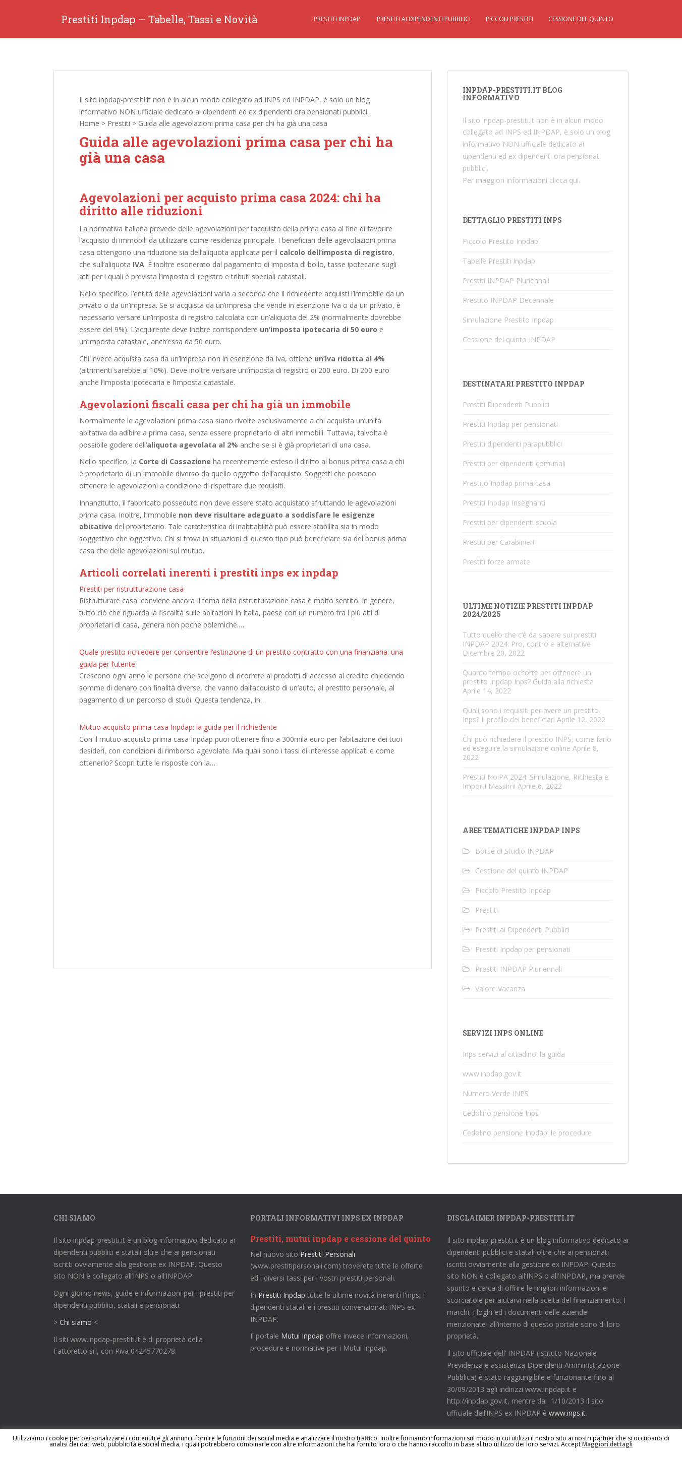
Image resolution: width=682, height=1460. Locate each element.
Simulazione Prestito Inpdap (508, 320)
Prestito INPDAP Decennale (508, 300)
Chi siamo (76, 1322)
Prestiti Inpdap (337, 19)
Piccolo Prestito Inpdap (500, 241)
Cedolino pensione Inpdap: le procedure (527, 1132)
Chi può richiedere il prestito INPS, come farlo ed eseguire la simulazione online (537, 743)
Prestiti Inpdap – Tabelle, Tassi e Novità (159, 19)
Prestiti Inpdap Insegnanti (504, 502)
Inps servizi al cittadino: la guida (514, 1054)
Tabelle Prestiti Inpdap (499, 261)
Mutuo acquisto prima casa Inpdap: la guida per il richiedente (178, 727)
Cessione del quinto (580, 19)
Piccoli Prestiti (509, 19)
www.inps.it (567, 1413)
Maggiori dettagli (607, 1444)
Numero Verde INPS (496, 1093)
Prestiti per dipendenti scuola (510, 522)
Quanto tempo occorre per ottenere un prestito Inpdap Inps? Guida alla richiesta (528, 677)
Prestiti (118, 123)
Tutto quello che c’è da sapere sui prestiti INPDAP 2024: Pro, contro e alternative (529, 639)
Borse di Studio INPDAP (514, 851)
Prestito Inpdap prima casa (506, 483)
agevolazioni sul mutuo (165, 550)
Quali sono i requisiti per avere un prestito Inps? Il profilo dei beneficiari (531, 715)
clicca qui (564, 180)
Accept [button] (571, 1444)
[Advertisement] (242, 871)
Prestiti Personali (327, 1254)
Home (89, 123)
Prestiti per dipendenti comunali (514, 463)
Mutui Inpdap (302, 1336)
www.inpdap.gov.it (492, 1073)
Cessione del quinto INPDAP (509, 339)
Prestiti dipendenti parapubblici (512, 444)
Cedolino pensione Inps (501, 1113)
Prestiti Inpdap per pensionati (510, 424)
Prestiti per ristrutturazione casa (131, 589)
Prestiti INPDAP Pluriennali (506, 280)
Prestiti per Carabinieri (498, 542)
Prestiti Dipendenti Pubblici (506, 404)
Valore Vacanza (500, 988)
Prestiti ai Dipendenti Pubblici (423, 19)
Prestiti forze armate (496, 561)
